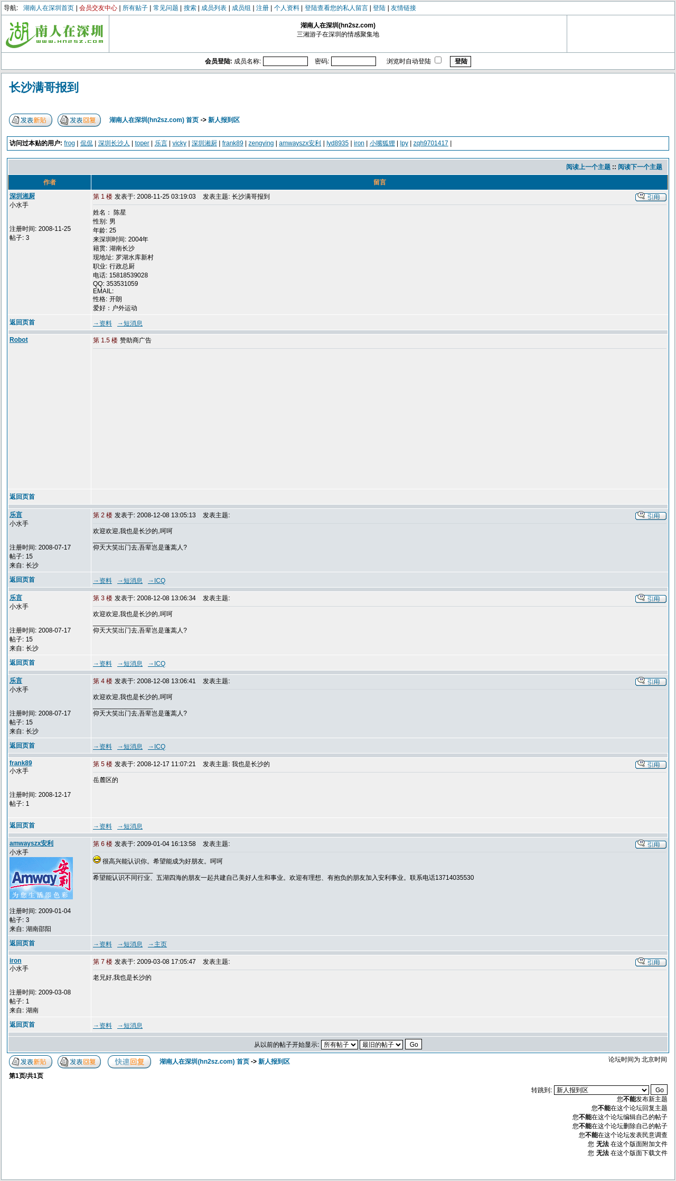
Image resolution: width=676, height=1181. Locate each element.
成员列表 (214, 8)
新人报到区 (224, 120)
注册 (262, 8)
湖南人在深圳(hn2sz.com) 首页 (154, 120)
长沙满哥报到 (44, 87)
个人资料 (286, 8)
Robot (19, 339)
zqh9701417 (431, 143)
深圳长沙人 (114, 143)
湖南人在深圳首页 (48, 8)
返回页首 (22, 322)
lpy (404, 143)
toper (142, 143)
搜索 (190, 8)
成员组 (241, 8)
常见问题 (166, 8)
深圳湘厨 (204, 143)
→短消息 (130, 323)
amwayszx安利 (300, 143)
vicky (179, 143)
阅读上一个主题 (588, 167)
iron (359, 143)
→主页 (157, 944)
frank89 (232, 143)
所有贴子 (135, 8)
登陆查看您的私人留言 (336, 8)
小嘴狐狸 (382, 143)
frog (69, 143)
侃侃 (86, 143)
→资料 (102, 323)
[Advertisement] (174, 420)
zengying (261, 143)
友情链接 (403, 8)
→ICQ (156, 580)
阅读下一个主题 (640, 167)
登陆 (379, 8)
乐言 (161, 143)
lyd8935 (337, 143)
